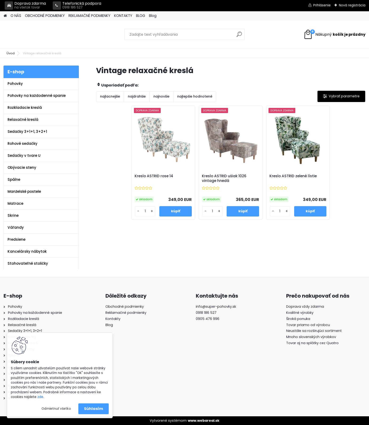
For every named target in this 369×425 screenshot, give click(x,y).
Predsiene (16, 239)
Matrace (15, 203)
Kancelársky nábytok (27, 251)
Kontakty (112, 318)
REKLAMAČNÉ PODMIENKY (89, 15)
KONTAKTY (123, 15)
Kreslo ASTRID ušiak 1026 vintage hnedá (224, 178)
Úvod (11, 53)
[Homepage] (5, 15)
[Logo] (36, 34)
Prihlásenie (322, 5)
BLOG (140, 15)
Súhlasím (93, 408)
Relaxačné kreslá (23, 119)
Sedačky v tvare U (24, 155)
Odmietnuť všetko (56, 408)
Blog (152, 15)
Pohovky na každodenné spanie (37, 95)
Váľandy (16, 227)
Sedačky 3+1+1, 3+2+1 (27, 131)
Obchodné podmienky (124, 306)
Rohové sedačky (22, 143)
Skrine (13, 215)
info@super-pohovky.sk (216, 306)
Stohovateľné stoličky (28, 263)
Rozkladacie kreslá (25, 107)
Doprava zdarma (25, 5)
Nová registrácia (352, 5)
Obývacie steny (22, 167)
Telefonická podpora (77, 5)
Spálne (14, 179)
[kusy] (145, 211)
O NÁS (16, 15)
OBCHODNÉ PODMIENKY (45, 15)
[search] (239, 36)
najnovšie (161, 96)
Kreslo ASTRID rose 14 (154, 176)
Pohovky (15, 83)
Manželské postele (24, 191)
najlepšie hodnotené (194, 96)
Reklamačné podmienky (125, 312)
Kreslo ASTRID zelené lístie (293, 176)
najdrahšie (137, 96)
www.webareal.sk (203, 420)
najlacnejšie (110, 96)
